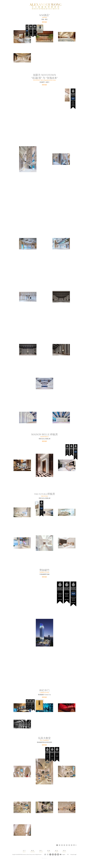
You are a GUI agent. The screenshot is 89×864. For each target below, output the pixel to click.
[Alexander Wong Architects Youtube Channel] (61, 854)
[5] (67, 845)
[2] (59, 845)
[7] (71, 845)
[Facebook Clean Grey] (48, 854)
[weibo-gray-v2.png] (45, 854)
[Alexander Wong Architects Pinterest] (55, 854)
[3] (62, 845)
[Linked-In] (58, 854)
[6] (69, 845)
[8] (74, 845)
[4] (64, 845)
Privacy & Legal (73, 854)
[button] (57, 845)
